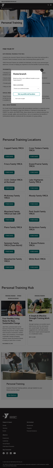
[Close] (42, 70)
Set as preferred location (26, 94)
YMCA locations (18, 85)
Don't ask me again (19, 98)
